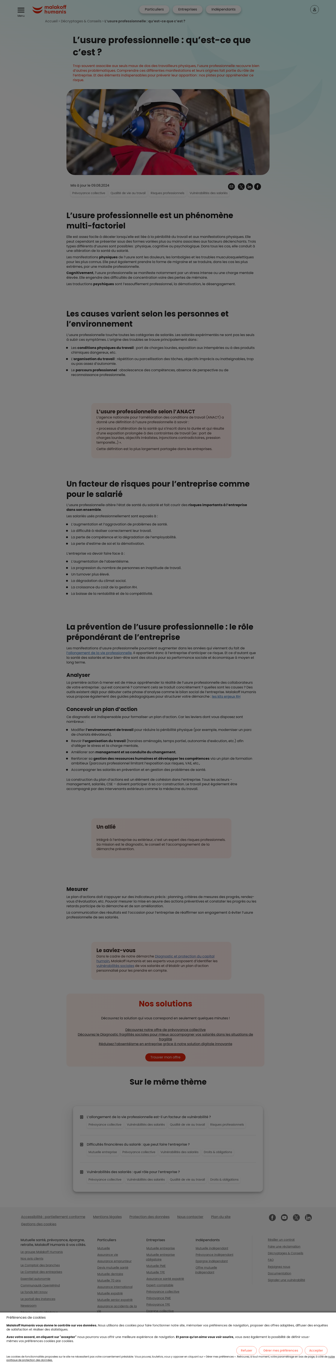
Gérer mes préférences (280, 1350)
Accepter (316, 1350)
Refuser (246, 1350)
